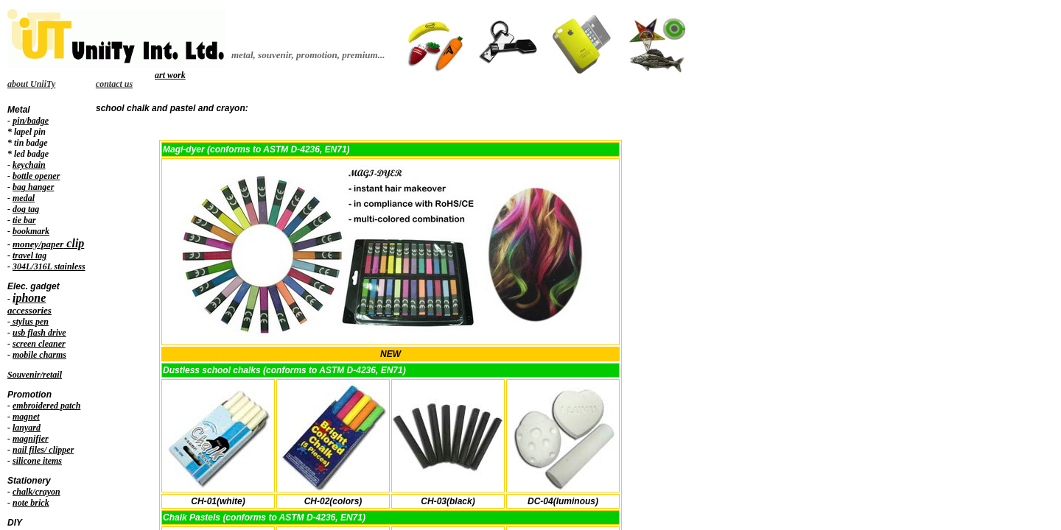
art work (170, 75)
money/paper (38, 244)
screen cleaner (39, 344)
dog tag (26, 209)
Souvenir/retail (34, 375)
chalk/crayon (36, 492)
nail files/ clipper (43, 450)
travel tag (29, 255)
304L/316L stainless (49, 266)
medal (24, 198)
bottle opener (36, 176)
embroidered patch (46, 405)
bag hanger (33, 187)
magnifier (31, 439)
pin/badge (31, 121)
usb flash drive (39, 333)
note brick (31, 503)
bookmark (31, 231)
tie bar (24, 220)
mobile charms (39, 355)
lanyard (27, 428)
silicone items (37, 461)
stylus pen (29, 322)
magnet (26, 416)
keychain (29, 165)
